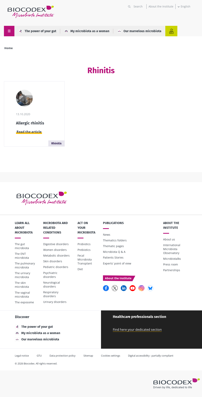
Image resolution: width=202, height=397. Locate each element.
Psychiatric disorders (50, 275)
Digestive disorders (56, 244)
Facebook (106, 288)
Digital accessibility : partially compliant (150, 355)
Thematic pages (113, 246)
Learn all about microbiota (24, 227)
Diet (80, 269)
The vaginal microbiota (22, 294)
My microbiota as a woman (86, 31)
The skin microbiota (22, 285)
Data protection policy (63, 355)
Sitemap (88, 355)
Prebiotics (84, 250)
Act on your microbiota (86, 227)
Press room (170, 264)
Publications (113, 223)
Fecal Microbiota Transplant (85, 259)
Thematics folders (115, 240)
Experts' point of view (117, 263)
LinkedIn (124, 288)
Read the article (29, 132)
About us (169, 239)
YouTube (133, 288)
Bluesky (150, 288)
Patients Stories (113, 257)
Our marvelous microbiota (139, 31)
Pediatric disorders (55, 267)
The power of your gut (37, 31)
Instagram (141, 288)
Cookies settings (110, 355)
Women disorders (55, 250)
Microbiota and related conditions (55, 227)
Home (8, 48)
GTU (39, 355)
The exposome (24, 302)
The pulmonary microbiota (25, 265)
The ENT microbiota (22, 256)
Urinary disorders (54, 302)
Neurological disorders (51, 284)
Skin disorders (52, 261)
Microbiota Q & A (114, 252)
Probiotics (84, 244)
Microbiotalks (172, 259)
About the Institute (161, 6)
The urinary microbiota (22, 275)
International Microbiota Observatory (171, 249)
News (106, 234)
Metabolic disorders (56, 255)
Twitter (115, 288)
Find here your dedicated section (137, 329)
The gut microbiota (22, 246)
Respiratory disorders (50, 294)
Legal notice (22, 355)
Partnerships (171, 270)
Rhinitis (56, 143)
